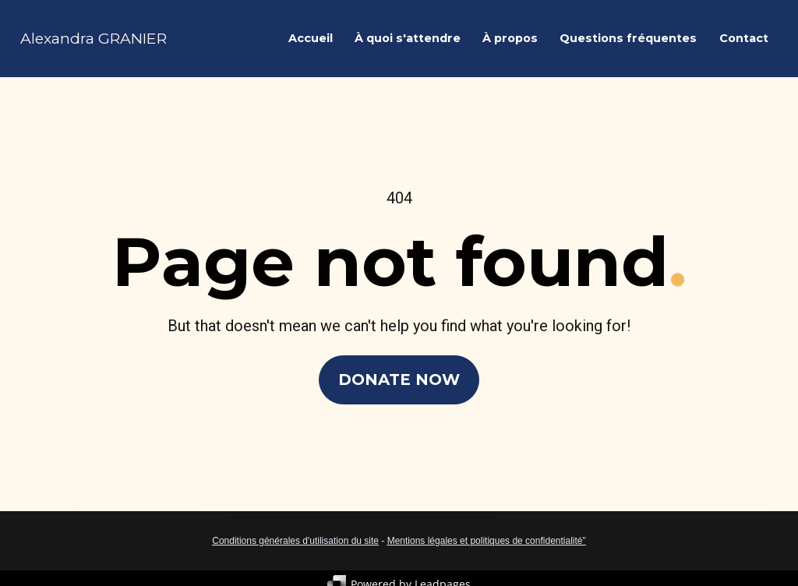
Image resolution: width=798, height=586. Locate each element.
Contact (743, 38)
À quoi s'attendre (408, 38)
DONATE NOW (399, 378)
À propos (510, 38)
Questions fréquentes (628, 38)
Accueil (310, 38)
